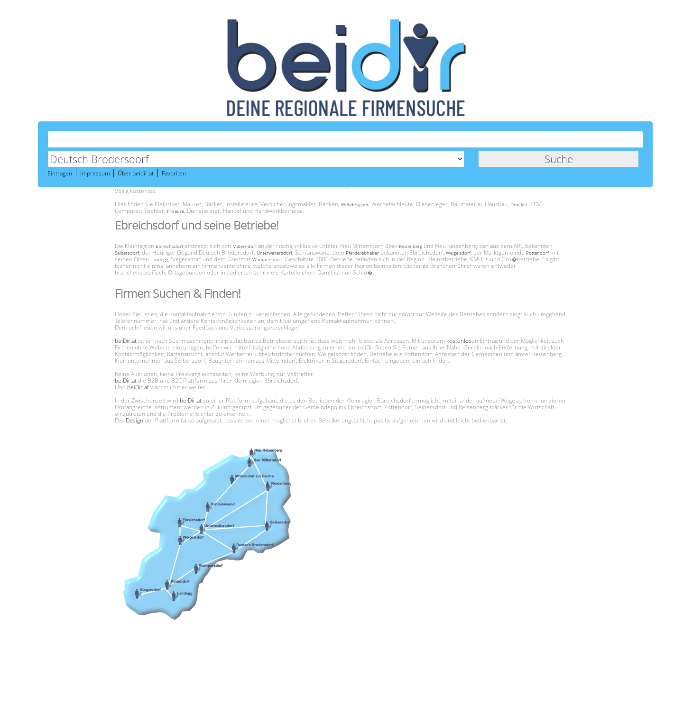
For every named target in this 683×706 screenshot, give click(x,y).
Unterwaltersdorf (274, 252)
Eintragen (59, 174)
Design (134, 420)
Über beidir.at (136, 174)
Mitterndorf (244, 246)
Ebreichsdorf (169, 246)
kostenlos (458, 341)
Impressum (95, 174)
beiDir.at (126, 341)
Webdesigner (355, 204)
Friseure (175, 211)
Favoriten (174, 174)
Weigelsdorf (458, 252)
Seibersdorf (127, 252)
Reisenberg (410, 246)
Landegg (159, 259)
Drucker (518, 204)
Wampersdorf (267, 259)
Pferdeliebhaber (362, 252)
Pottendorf (537, 252)
